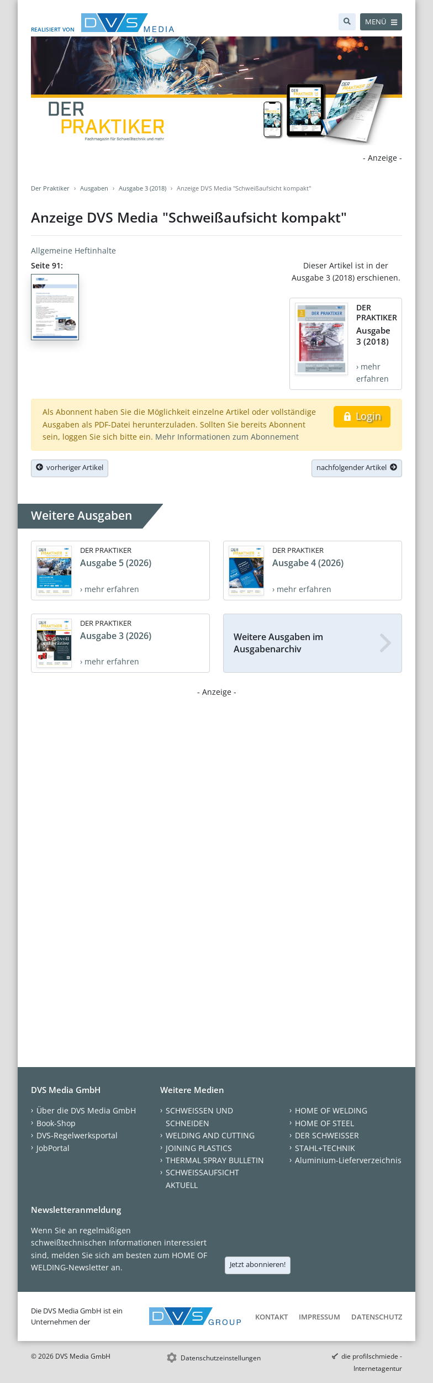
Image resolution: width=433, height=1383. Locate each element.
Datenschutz (376, 1317)
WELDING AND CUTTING (210, 1135)
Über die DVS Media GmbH (86, 1110)
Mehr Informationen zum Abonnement (227, 436)
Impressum (319, 1317)
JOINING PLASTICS (199, 1148)
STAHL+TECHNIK (325, 1148)
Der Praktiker (50, 188)
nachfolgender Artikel (356, 467)
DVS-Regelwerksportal (77, 1135)
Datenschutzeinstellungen (221, 1358)
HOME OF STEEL (324, 1123)
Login (362, 416)
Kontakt (271, 1317)
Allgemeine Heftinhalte (73, 250)
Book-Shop (56, 1123)
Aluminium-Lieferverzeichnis (348, 1160)
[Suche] (347, 21)
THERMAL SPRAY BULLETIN (215, 1160)
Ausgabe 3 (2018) (142, 188)
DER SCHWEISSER (327, 1135)
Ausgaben (94, 188)
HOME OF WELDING (331, 1110)
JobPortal (53, 1148)
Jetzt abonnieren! (258, 1264)
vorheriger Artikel (69, 467)
